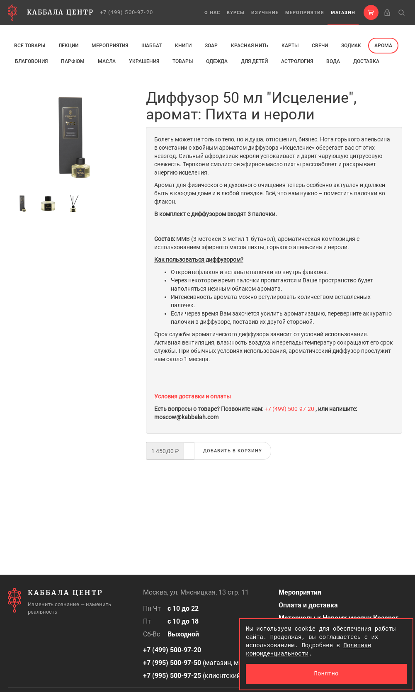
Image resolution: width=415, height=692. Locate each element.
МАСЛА (107, 61)
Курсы (236, 12)
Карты (290, 46)
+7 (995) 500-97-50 (172, 663)
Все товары (29, 46)
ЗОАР (211, 46)
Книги (183, 46)
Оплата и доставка (308, 605)
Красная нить (249, 46)
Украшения (144, 61)
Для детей (254, 61)
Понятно (326, 673)
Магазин (343, 12)
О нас (212, 12)
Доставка (366, 61)
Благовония (31, 61)
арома (383, 46)
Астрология (297, 61)
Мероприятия (304, 12)
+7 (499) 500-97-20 (126, 12)
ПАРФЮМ (73, 61)
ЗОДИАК (351, 46)
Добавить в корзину (232, 451)
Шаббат (151, 46)
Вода (333, 61)
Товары (182, 61)
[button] (371, 12)
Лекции (68, 46)
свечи (320, 46)
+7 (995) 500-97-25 (172, 676)
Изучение (265, 12)
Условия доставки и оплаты (192, 396)
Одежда (217, 61)
